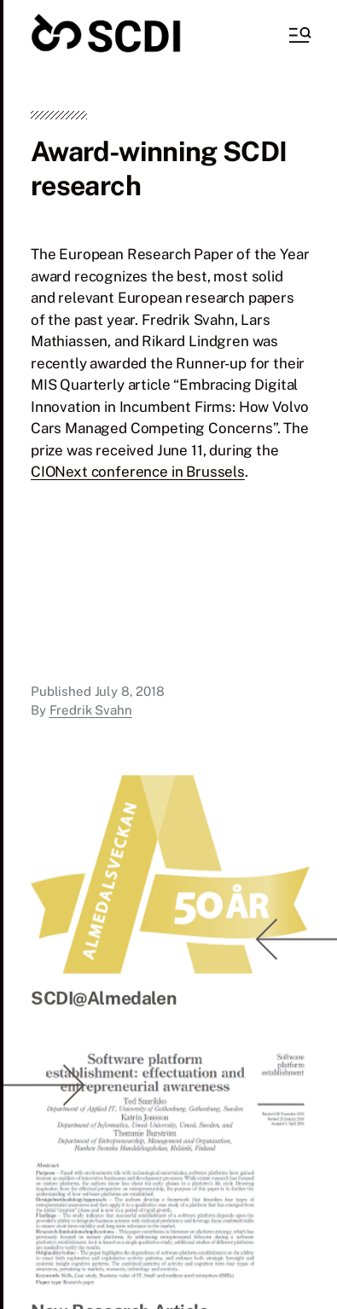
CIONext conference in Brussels (138, 471)
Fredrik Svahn (90, 710)
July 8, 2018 (130, 691)
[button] (298, 35)
